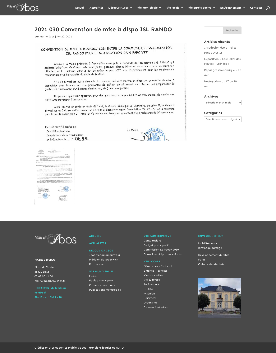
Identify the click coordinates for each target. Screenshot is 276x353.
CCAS (149, 289)
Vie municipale (147, 7)
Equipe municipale (101, 280)
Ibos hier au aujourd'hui (104, 255)
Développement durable (213, 255)
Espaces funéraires (156, 307)
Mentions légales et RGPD (106, 347)
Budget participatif (156, 245)
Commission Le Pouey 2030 (161, 249)
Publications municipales (105, 289)
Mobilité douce (207, 243)
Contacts (256, 7)
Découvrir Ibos (118, 7)
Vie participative (199, 7)
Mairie (93, 276)
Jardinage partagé (210, 248)
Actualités (96, 7)
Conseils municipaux (102, 285)
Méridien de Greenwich (103, 259)
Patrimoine (96, 264)
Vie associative (153, 275)
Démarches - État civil (158, 266)
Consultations (152, 240)
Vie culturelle (152, 279)
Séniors (150, 293)
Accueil (80, 7)
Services (151, 298)
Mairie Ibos (47, 36)
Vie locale (172, 7)
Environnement (230, 7)
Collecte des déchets (211, 264)
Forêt (201, 259)
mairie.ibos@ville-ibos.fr (49, 281)
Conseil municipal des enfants (163, 254)
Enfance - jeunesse (156, 270)
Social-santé (151, 284)
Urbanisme (151, 302)
